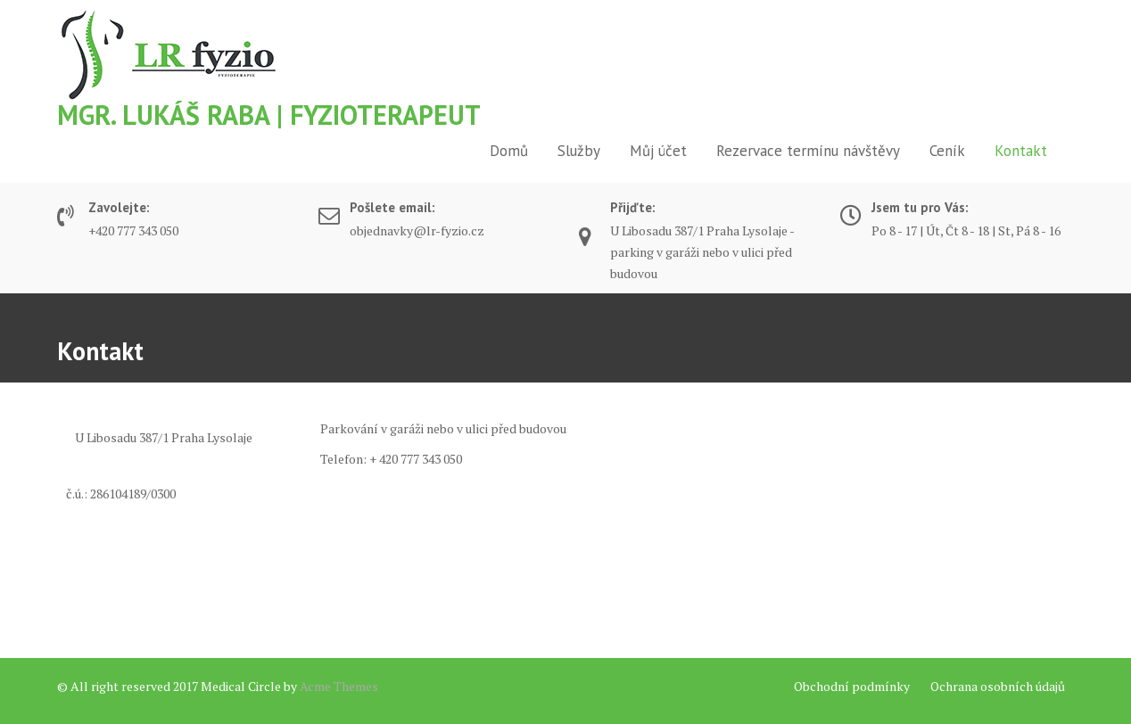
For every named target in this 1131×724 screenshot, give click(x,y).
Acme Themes (339, 686)
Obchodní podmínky (852, 686)
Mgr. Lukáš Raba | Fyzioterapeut (269, 114)
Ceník (947, 150)
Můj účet (658, 150)
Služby (578, 150)
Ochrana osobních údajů (997, 686)
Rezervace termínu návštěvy (808, 150)
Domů (509, 150)
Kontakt (1021, 150)
